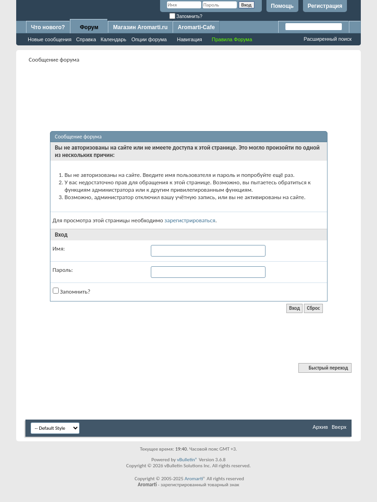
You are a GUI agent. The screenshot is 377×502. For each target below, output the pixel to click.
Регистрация (325, 6)
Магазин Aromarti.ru (140, 27)
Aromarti (194, 479)
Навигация (189, 39)
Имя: (59, 248)
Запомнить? (186, 16)
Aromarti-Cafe (196, 27)
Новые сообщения (49, 39)
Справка (86, 39)
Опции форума (149, 39)
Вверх (339, 426)
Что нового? (48, 27)
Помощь (282, 6)
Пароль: (63, 269)
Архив (320, 426)
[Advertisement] (193, 86)
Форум (89, 27)
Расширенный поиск (327, 39)
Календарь (114, 39)
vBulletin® (187, 460)
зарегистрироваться (190, 220)
